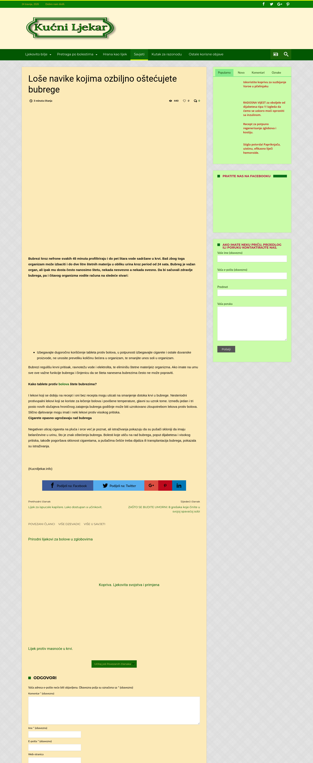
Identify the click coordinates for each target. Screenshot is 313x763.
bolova (63, 384)
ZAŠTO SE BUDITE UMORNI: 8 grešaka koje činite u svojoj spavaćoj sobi (160, 506)
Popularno (224, 72)
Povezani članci (41, 524)
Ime (37, 660)
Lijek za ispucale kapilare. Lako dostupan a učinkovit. (68, 504)
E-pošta (40, 673)
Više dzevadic (69, 524)
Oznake (276, 72)
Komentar (41, 626)
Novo (241, 72)
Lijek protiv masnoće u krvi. (168, 576)
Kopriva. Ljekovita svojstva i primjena (109, 578)
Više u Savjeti (94, 524)
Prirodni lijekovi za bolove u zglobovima (50, 541)
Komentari (258, 72)
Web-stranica (35, 687)
